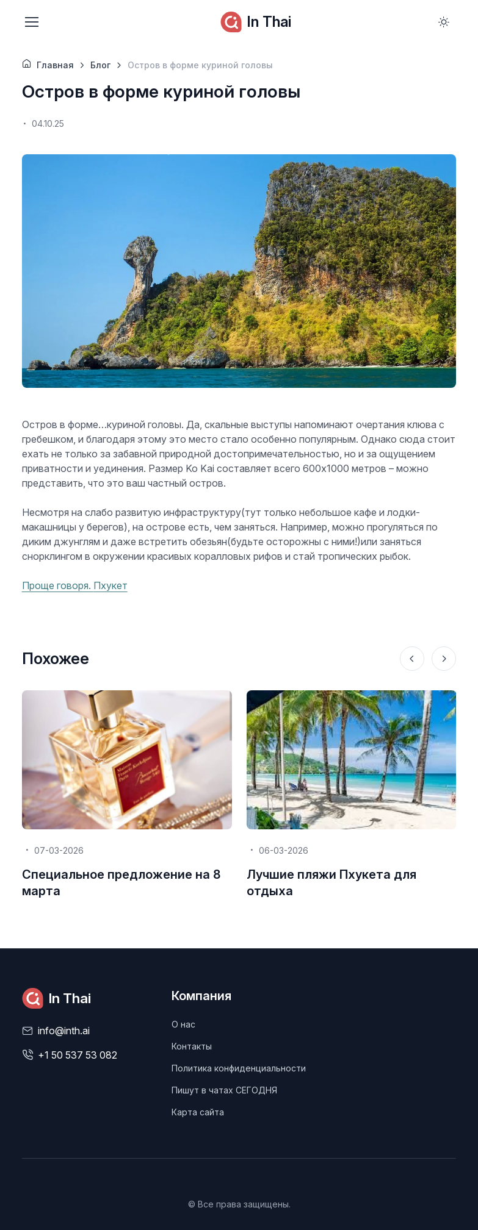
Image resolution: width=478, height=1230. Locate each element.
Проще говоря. (57, 585)
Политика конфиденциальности (239, 1068)
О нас (183, 1024)
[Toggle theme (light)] (444, 22)
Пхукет (110, 585)
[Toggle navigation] (31, 22)
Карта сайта (198, 1112)
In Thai (255, 22)
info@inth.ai (64, 1030)
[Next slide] (444, 658)
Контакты (192, 1046)
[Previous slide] (412, 658)
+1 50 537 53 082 (77, 1055)
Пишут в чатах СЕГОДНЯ (224, 1090)
